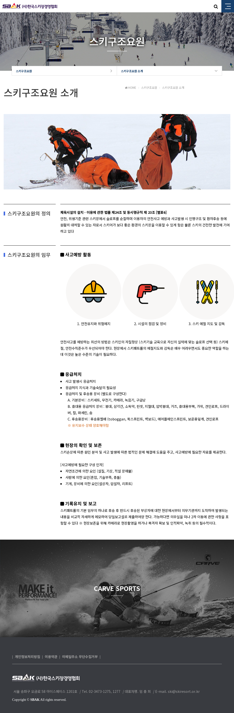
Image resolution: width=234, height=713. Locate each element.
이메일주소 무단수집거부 (80, 656)
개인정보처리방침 (27, 656)
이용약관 (51, 656)
